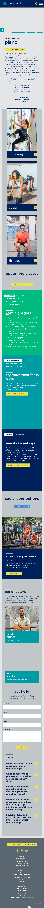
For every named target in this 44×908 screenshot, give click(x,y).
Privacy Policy (22, 893)
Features (10, 298)
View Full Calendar (21, 286)
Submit (21, 749)
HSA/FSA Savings (22, 900)
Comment (7, 731)
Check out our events (17, 467)
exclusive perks (13, 306)
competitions (20, 436)
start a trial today (16, 396)
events (9, 436)
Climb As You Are (22, 863)
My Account (22, 870)
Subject (6, 705)
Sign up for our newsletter (21, 844)
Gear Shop (22, 886)
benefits (20, 298)
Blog (22, 872)
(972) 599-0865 (22, 101)
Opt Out (22, 895)
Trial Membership (13, 362)
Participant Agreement (22, 875)
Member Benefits (22, 861)
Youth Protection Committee (22, 897)
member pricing (12, 300)
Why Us (22, 856)
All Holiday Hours (22, 92)
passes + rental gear (15, 303)
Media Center (22, 888)
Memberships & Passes (22, 877)
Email (5, 723)
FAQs (22, 884)
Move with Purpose (22, 859)
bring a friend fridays (15, 368)
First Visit (22, 868)
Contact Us (22, 879)
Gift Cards (22, 890)
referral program (14, 365)
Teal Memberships (22, 865)
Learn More (13, 575)
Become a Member (13, 49)
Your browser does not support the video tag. (22, 19)
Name (5, 714)
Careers (22, 881)
